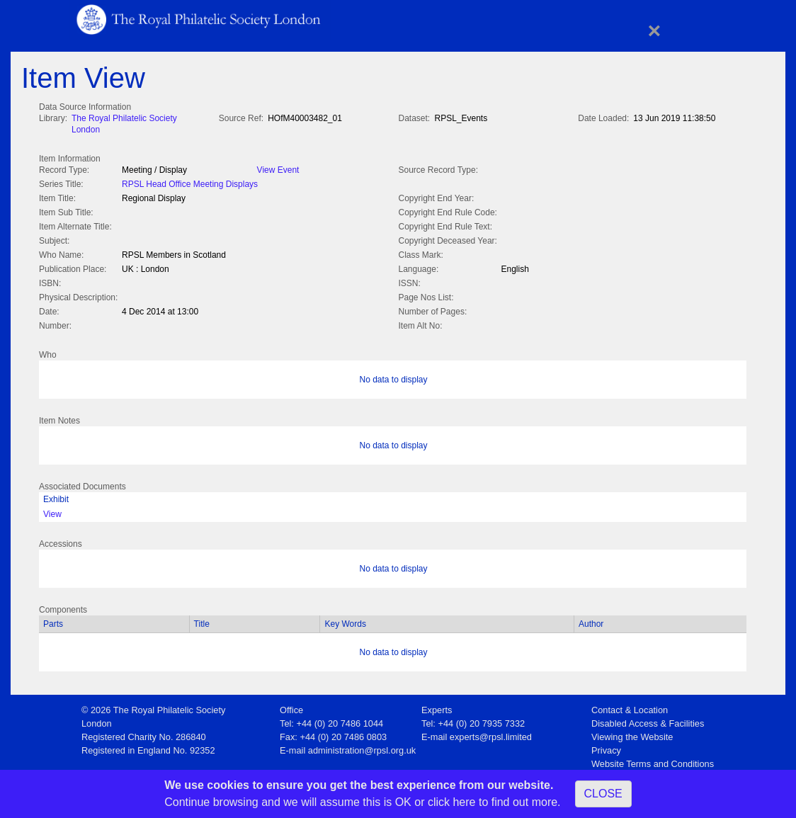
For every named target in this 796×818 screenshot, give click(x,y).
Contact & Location (629, 707)
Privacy (606, 747)
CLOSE (603, 794)
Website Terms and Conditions (652, 761)
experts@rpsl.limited (491, 734)
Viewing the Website (632, 734)
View (52, 511)
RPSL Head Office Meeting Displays (190, 183)
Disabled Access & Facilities (647, 720)
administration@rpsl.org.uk (362, 747)
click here (452, 802)
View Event (278, 169)
